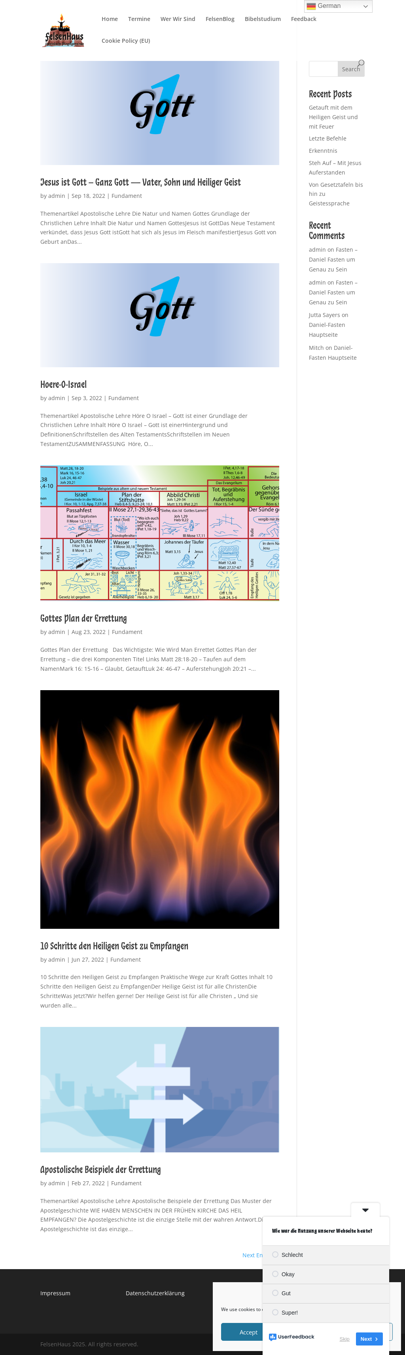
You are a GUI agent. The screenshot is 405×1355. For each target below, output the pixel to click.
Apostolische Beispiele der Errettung (100, 1169)
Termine (139, 19)
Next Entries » (260, 1255)
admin (56, 195)
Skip (345, 1339)
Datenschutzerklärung (155, 1293)
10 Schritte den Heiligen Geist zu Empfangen (114, 945)
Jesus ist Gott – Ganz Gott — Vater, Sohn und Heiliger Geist (140, 182)
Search (351, 69)
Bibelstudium (263, 19)
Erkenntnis (323, 150)
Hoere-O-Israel (63, 384)
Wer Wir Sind (178, 19)
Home (110, 19)
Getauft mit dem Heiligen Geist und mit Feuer (333, 117)
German (324, 6)
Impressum (55, 1293)
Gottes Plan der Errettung (83, 618)
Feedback (303, 19)
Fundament (127, 195)
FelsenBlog (220, 19)
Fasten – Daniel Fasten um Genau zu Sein (333, 259)
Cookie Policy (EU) (126, 41)
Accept (248, 1332)
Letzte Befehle (327, 138)
